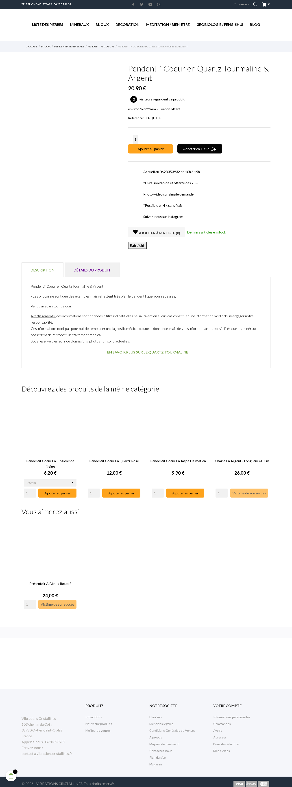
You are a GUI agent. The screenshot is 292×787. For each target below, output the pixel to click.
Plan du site (157, 753)
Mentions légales (161, 720)
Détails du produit (92, 270)
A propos (155, 733)
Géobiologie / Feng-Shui (219, 24)
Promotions (93, 713)
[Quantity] (30, 491)
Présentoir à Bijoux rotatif (50, 579)
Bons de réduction (226, 740)
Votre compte (227, 701)
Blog (255, 24)
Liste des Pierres (47, 24)
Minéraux (79, 24)
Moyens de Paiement (164, 740)
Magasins (156, 760)
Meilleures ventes (98, 726)
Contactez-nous (160, 747)
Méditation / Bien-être (168, 24)
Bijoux (102, 24)
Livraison (155, 713)
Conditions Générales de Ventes (172, 726)
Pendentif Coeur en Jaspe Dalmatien (178, 459)
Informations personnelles (231, 713)
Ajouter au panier (150, 149)
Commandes (222, 720)
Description (42, 270)
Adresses (220, 733)
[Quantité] (135, 139)
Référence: (136, 118)
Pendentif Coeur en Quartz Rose (114, 459)
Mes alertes (221, 747)
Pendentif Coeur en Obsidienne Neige (50, 461)
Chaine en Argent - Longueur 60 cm (242, 459)
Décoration (127, 24)
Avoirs (217, 726)
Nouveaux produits (98, 720)
